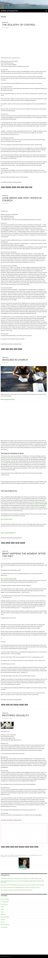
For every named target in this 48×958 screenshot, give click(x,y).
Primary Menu (46, 10)
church (8, 542)
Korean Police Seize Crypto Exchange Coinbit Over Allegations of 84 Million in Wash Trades (21, 878)
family (17, 542)
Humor (2, 911)
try (31, 187)
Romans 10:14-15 (39, 502)
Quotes (2, 922)
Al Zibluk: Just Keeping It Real (9, 10)
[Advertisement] (24, 41)
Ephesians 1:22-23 (10, 461)
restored (21, 846)
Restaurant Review (5, 924)
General (2, 906)
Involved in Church (15, 359)
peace (22, 187)
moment (16, 704)
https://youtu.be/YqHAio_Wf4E (8, 578)
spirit (32, 846)
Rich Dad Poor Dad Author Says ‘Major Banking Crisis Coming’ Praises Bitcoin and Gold (20, 887)
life (18, 187)
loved (20, 349)
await (3, 704)
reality (21, 704)
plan (16, 846)
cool (13, 542)
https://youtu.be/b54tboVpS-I (8, 532)
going (7, 846)
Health (2, 909)
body (3, 187)
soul (26, 704)
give (7, 349)
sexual (27, 846)
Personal (3, 919)
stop (27, 187)
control (8, 187)
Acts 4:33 (22, 515)
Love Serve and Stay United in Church (22, 199)
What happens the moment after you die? (24, 554)
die (11, 704)
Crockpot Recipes (5, 901)
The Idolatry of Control (18, 24)
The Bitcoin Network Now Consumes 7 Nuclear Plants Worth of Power (16, 890)
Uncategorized (4, 927)
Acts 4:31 (42, 483)
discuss (14, 187)
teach (36, 846)
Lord (15, 349)
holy (12, 846)
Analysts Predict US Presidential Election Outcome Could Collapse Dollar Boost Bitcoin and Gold (22, 884)
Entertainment (4, 904)
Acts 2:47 (6, 474)
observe (23, 542)
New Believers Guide (9, 399)
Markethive (5, 22)
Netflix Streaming (5, 917)
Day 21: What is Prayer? (7, 519)
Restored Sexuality (15, 715)
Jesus (11, 349)
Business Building (5, 899)
